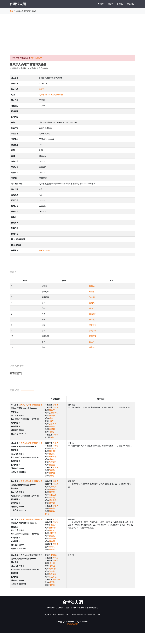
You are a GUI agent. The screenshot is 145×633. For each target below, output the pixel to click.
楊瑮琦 (52, 546)
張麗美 (52, 432)
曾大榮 (92, 303)
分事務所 (120, 4)
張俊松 (52, 421)
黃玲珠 (92, 308)
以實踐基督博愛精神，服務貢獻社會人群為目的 (29, 68)
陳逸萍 (92, 297)
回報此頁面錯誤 (72, 624)
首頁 (11, 11)
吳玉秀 (92, 341)
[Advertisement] (72, 36)
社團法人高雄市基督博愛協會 (30, 404)
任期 (52, 437)
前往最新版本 (36, 58)
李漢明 (52, 429)
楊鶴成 (92, 286)
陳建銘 (55, 434)
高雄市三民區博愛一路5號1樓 (51, 94)
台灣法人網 (18, 4)
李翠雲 (55, 404)
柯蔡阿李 (92, 336)
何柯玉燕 (53, 456)
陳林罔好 (54, 413)
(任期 (47, 514)
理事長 (42, 89)
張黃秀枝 (92, 330)
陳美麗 (52, 426)
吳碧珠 (52, 418)
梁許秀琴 (92, 325)
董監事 (110, 4)
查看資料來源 (44, 250)
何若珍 (55, 407)
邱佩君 (92, 291)
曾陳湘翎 (92, 314)
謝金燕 (92, 319)
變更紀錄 (130, 4)
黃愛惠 (92, 347)
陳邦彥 (52, 415)
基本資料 (101, 4)
